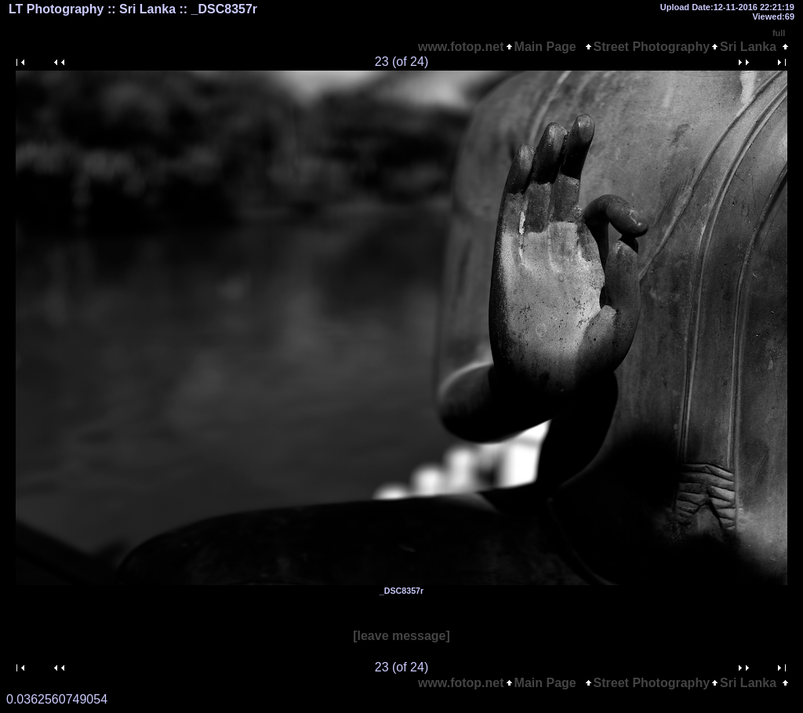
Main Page (548, 46)
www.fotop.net (461, 46)
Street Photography (652, 46)
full (779, 33)
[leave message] (401, 635)
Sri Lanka (748, 46)
